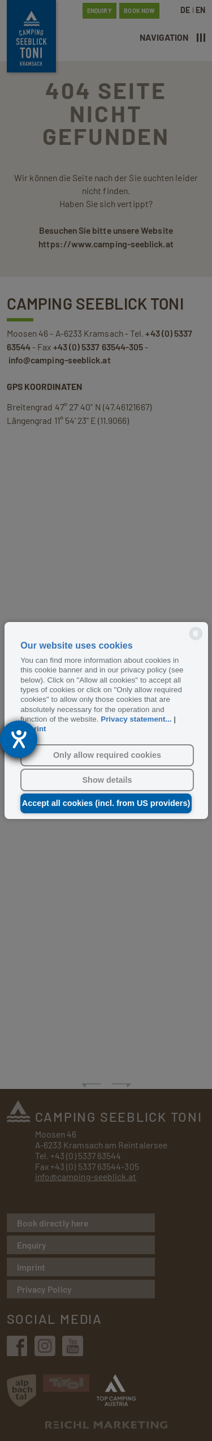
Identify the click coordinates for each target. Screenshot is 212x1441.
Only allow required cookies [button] (107, 755)
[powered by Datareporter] (196, 639)
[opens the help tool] (18, 739)
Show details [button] (107, 779)
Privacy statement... (136, 719)
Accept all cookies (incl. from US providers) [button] (106, 803)
